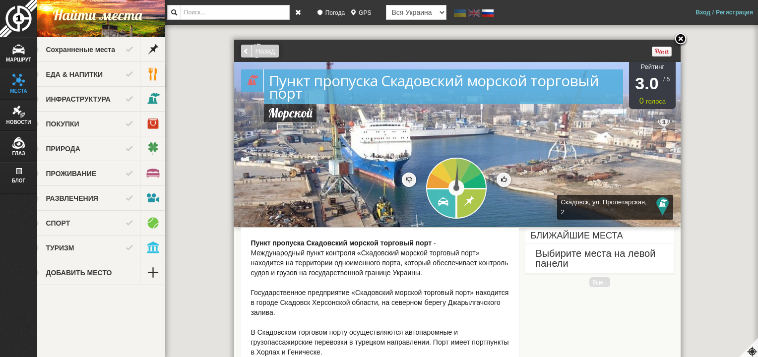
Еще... (608, 282)
